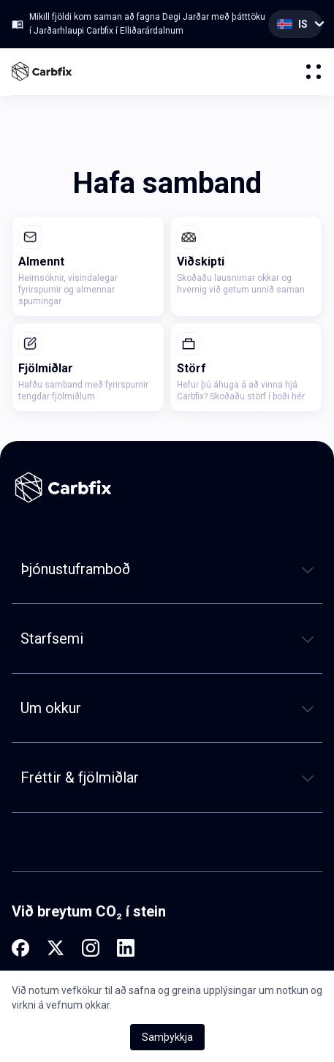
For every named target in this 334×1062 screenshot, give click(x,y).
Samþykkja (167, 1037)
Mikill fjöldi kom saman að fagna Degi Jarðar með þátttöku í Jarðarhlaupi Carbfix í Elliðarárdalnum (147, 24)
